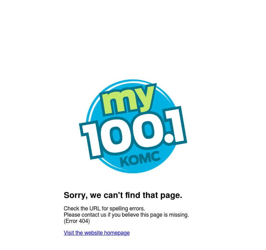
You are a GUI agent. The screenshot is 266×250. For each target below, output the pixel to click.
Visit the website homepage (97, 233)
